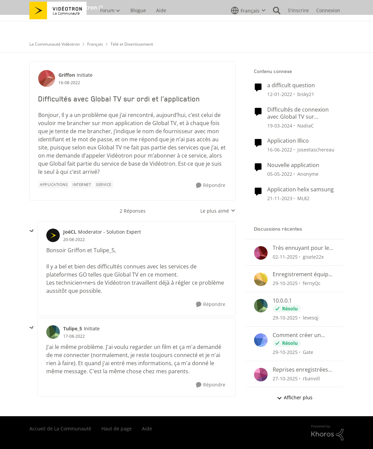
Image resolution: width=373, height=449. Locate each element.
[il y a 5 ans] (279, 94)
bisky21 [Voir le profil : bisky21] (305, 94)
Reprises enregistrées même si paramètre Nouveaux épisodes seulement (300, 369)
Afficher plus (295, 397)
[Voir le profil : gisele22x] (261, 253)
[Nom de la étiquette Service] (103, 184)
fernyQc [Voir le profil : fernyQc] (312, 283)
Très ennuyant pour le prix (301, 248)
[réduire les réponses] (32, 231)
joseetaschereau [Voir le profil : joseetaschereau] (315, 149)
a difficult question (291, 85)
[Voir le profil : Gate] (261, 340)
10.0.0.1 (282, 300)
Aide (147, 428)
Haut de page (116, 428)
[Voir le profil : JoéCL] (53, 235)
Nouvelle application (293, 165)
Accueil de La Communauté (60, 428)
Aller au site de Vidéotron (63, 7)
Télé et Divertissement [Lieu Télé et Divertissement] (131, 44)
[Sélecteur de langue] (248, 25)
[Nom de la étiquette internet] (82, 184)
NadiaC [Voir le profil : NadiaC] (305, 125)
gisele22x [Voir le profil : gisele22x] (313, 257)
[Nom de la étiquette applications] (53, 184)
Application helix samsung (300, 189)
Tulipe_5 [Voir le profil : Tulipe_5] (72, 328)
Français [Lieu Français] (95, 44)
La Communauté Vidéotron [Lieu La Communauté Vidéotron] (54, 44)
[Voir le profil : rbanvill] (261, 374)
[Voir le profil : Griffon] (46, 78)
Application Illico (288, 140)
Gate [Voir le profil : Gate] (308, 352)
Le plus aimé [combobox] (217, 211)
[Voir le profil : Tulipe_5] (53, 332)
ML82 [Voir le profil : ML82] (303, 198)
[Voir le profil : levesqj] (261, 305)
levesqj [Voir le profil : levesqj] (311, 317)
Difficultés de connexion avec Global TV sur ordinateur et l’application (300, 113)
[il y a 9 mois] (285, 256)
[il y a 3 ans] (279, 125)
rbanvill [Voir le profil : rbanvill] (311, 378)
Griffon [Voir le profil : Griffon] (66, 75)
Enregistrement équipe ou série (302, 274)
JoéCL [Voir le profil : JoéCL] (69, 232)
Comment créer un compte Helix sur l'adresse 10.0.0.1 (297, 335)
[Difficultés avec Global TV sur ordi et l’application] (74, 240)
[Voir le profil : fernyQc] (261, 279)
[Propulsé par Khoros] (327, 433)
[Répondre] (211, 185)
